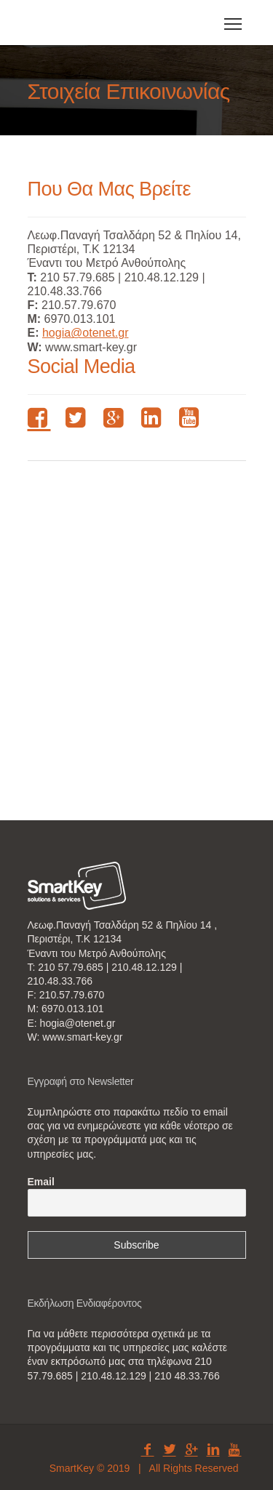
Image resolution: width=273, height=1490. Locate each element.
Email (41, 1181)
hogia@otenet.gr (85, 333)
